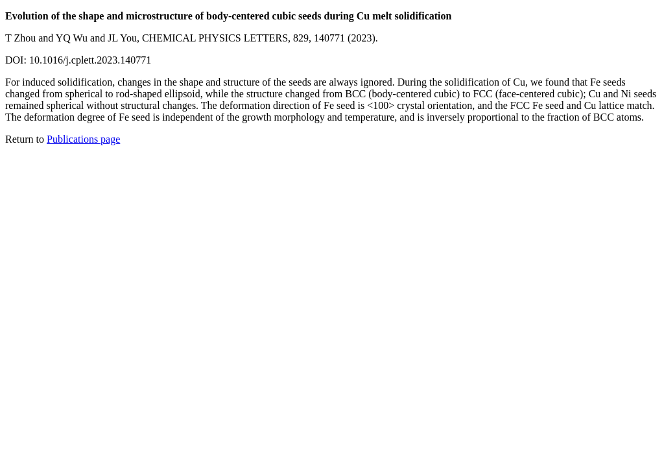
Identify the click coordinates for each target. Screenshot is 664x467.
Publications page (83, 139)
